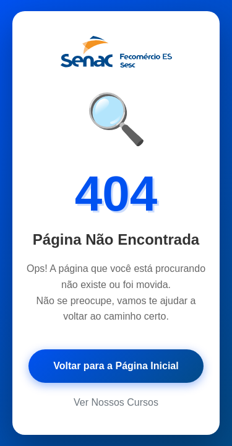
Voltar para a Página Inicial (115, 366)
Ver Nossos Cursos (116, 402)
